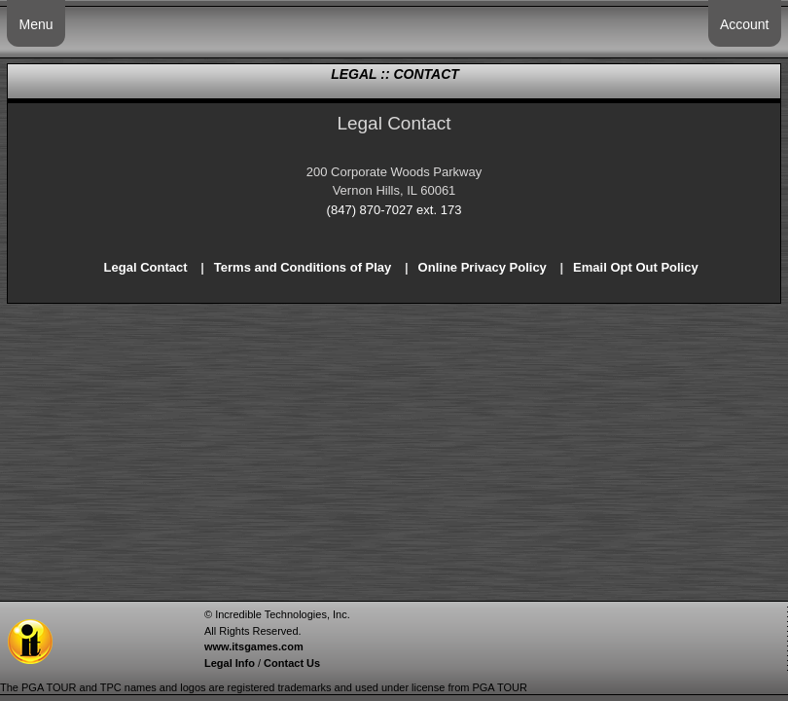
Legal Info (229, 663)
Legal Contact (146, 267)
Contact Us (292, 663)
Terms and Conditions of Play (303, 267)
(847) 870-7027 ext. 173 (394, 210)
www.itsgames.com (254, 646)
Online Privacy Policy (482, 267)
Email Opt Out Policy (635, 267)
